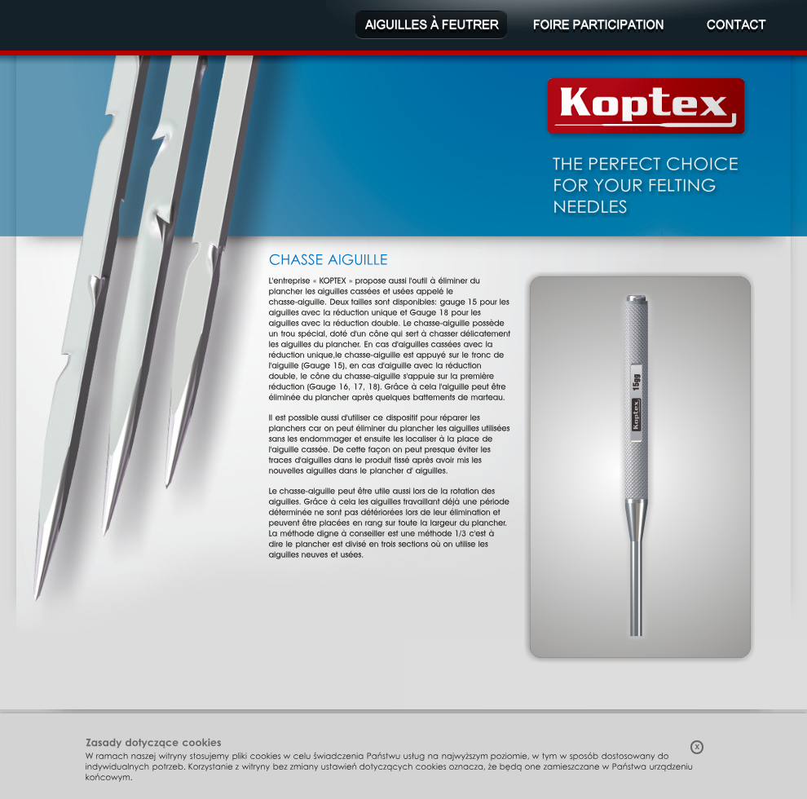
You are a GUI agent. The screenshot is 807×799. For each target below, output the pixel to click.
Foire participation (598, 25)
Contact (737, 25)
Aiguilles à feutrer (431, 25)
